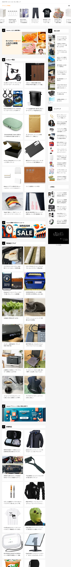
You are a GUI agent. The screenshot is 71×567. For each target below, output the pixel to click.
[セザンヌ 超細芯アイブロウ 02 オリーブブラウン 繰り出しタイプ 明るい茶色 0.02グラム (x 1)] (12, 491)
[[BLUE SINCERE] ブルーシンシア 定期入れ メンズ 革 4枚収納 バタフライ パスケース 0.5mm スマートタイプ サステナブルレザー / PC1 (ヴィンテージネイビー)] (34, 201)
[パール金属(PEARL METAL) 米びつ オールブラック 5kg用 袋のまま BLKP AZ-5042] (34, 98)
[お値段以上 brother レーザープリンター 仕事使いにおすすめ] (12, 359)
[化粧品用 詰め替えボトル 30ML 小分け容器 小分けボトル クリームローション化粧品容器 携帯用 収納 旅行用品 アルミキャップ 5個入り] (12, 13)
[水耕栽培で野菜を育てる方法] (12, 307)
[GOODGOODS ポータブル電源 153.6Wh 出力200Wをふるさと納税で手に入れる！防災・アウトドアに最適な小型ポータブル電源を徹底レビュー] (34, 281)
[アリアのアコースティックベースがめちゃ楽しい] (34, 385)
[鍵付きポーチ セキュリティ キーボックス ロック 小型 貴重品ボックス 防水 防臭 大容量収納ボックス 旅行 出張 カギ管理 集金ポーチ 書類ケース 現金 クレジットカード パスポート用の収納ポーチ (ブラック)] (34, 150)
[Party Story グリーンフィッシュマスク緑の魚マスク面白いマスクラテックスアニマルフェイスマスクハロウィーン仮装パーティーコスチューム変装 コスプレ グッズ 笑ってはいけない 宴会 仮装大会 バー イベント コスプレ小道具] (34, 517)
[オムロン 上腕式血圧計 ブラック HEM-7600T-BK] (12, 333)
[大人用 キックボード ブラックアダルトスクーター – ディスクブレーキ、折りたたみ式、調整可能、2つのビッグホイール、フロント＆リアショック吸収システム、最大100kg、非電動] (12, 72)
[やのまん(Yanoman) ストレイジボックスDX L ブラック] (12, 150)
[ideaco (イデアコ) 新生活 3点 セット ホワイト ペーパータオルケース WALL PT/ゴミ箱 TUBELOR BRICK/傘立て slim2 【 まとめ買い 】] (12, 175)
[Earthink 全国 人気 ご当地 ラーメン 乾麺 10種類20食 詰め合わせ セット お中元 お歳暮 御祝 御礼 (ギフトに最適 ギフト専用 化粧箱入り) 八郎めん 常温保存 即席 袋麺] (58, 13)
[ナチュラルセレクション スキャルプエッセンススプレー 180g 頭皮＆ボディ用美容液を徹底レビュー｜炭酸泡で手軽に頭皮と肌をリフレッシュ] (34, 255)
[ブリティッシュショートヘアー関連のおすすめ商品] (34, 307)
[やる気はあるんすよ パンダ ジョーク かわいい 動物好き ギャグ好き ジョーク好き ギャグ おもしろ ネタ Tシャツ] (12, 517)
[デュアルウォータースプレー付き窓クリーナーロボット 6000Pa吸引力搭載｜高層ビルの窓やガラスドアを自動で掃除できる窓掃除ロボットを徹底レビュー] (12, 255)
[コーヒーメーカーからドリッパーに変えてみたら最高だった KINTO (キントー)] (12, 385)
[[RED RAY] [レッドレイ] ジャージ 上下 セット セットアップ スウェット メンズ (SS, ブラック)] (34, 491)
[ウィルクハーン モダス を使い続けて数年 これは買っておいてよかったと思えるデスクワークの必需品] (34, 359)
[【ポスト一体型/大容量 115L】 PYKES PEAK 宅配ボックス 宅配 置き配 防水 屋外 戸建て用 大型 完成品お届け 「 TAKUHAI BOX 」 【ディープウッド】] (34, 72)
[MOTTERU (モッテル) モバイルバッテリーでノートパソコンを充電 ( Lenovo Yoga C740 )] (34, 333)
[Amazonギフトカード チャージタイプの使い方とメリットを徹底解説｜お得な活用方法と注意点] (12, 281)
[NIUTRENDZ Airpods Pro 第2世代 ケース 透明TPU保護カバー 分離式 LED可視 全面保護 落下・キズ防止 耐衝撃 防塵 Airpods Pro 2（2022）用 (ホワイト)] (12, 543)
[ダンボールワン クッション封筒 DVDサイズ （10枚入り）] (34, 124)
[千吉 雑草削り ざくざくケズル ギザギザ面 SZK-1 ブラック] (34, 465)
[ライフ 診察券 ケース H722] (34, 175)
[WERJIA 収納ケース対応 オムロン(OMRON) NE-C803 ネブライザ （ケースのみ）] (12, 439)
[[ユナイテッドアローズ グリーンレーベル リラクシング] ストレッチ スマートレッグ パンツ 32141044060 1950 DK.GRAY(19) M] (35, 13)
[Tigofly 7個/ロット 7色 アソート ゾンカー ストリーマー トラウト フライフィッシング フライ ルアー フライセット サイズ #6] (12, 201)
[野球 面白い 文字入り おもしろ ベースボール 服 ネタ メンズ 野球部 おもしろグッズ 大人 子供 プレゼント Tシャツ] (47, 13)
